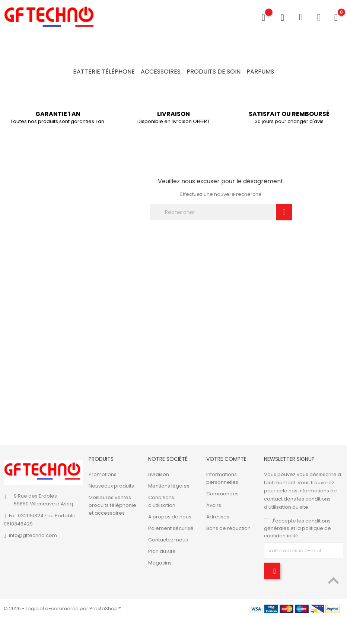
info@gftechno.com (33, 535)
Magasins (160, 562)
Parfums (260, 71)
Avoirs (213, 505)
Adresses (217, 516)
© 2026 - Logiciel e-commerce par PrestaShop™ (62, 608)
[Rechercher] (212, 212)
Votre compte (226, 459)
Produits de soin (214, 71)
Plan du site (162, 551)
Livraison (158, 474)
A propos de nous (169, 516)
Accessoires (161, 71)
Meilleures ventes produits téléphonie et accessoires (112, 505)
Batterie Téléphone (104, 71)
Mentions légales (169, 485)
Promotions (103, 474)
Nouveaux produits (111, 485)
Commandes (222, 493)
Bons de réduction (228, 528)
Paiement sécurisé (171, 528)
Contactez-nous (168, 539)
